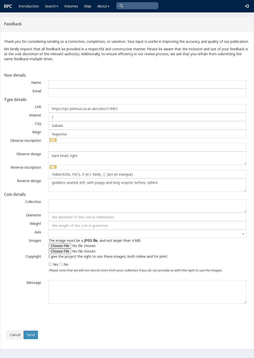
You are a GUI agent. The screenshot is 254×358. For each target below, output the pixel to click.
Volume (35, 115)
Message (34, 282)
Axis (38, 232)
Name (36, 82)
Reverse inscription (26, 167)
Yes (55, 264)
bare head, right (147, 158)
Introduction (29, 6)
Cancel (15, 334)
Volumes (71, 6)
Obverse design (28, 154)
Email (36, 91)
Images (35, 240)
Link (38, 106)
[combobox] (147, 234)
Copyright (33, 256)
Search (51, 6)
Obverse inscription (25, 140)
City (38, 123)
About (103, 6)
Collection (33, 201)
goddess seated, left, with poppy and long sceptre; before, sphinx (147, 185)
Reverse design (29, 180)
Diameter (33, 215)
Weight (35, 223)
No (66, 264)
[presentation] (44, 315)
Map (87, 6)
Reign (36, 132)
